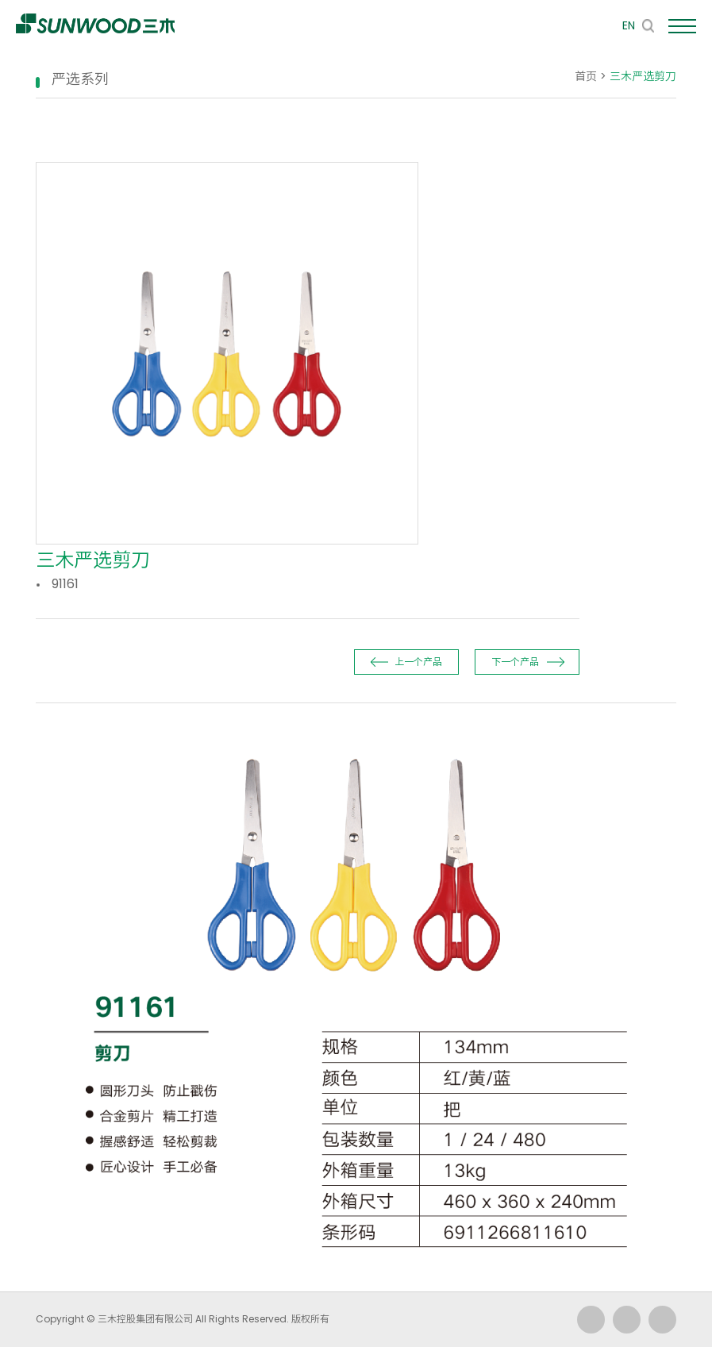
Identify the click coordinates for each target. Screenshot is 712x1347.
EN (628, 25)
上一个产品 (418, 661)
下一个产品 (515, 661)
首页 (586, 76)
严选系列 (80, 79)
